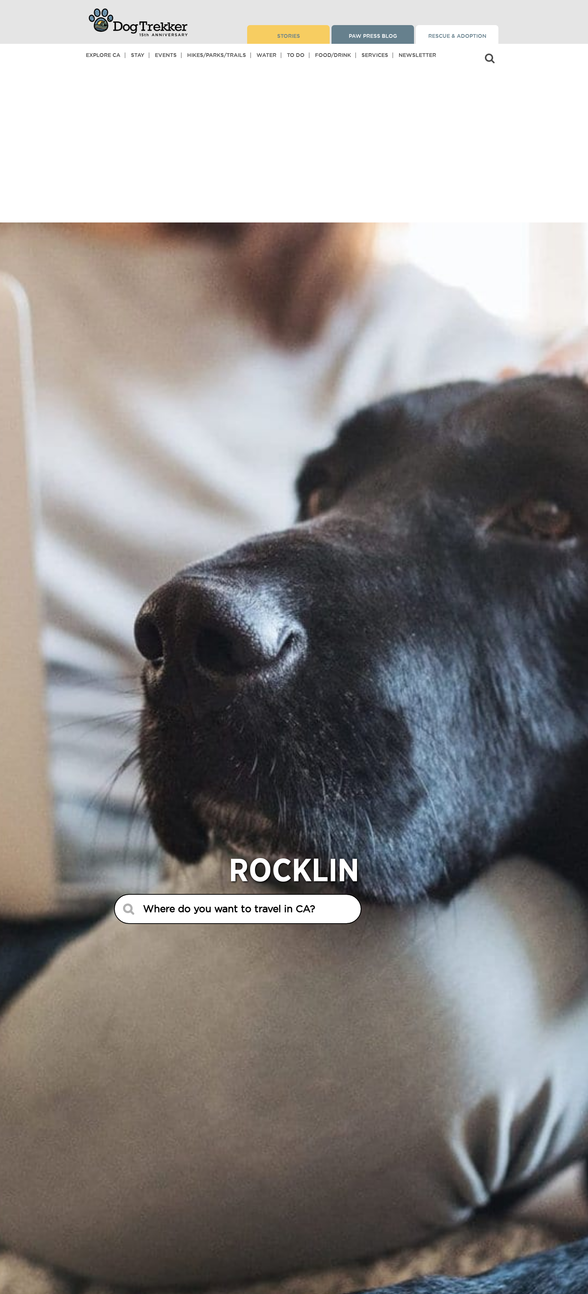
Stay (137, 55)
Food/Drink (333, 55)
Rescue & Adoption (457, 36)
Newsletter (417, 55)
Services (375, 55)
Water (266, 55)
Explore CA (103, 55)
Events (166, 55)
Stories (288, 36)
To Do (295, 55)
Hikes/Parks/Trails (216, 55)
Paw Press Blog (373, 36)
